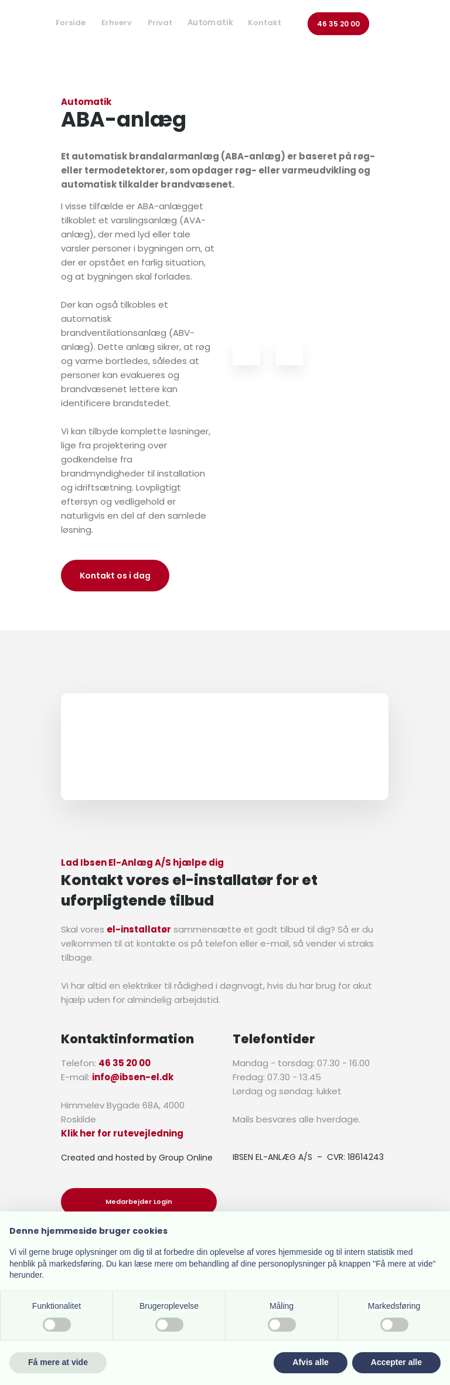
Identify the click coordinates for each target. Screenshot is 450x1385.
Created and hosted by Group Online (137, 1157)
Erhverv (116, 22)
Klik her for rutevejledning (122, 1133)
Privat (160, 22)
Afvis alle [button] (310, 1362)
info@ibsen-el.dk (132, 1077)
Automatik (211, 23)
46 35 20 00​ (338, 24)
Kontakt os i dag (115, 575)
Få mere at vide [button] (58, 1362)
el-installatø (137, 929)
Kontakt (264, 22)
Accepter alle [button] (396, 1362)
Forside (71, 22)
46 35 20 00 (124, 1063)
